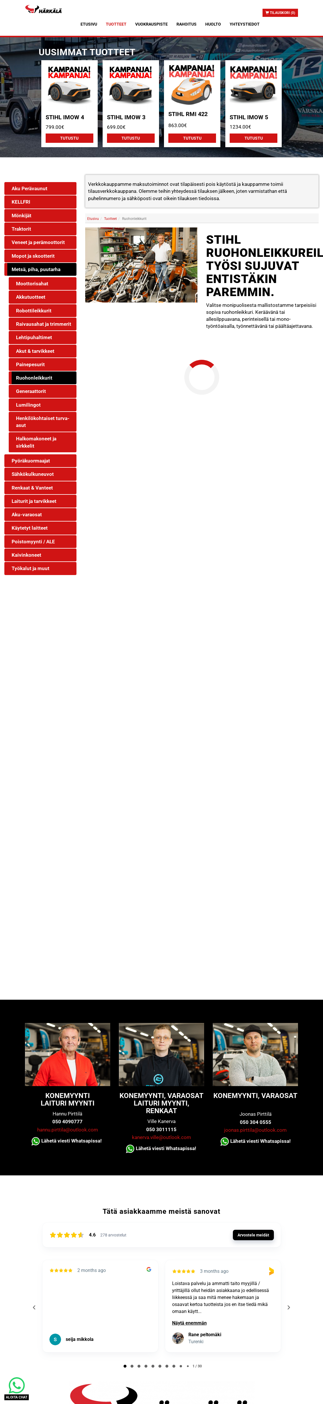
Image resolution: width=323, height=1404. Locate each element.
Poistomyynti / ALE (33, 541)
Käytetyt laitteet (30, 528)
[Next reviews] (288, 1307)
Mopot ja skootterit (33, 256)
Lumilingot (28, 405)
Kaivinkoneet (26, 555)
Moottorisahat (32, 284)
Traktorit (21, 229)
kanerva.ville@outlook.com (161, 1137)
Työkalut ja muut (30, 568)
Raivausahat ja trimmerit (43, 324)
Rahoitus (186, 24)
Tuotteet (116, 24)
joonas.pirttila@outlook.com (255, 1130)
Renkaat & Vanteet (32, 488)
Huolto (213, 24)
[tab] (125, 1366)
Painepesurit (30, 364)
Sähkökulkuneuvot (33, 474)
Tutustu (69, 138)
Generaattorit (31, 391)
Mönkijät (21, 215)
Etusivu (89, 24)
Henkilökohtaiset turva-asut (42, 421)
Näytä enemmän (189, 1323)
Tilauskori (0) (280, 13)
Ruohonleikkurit (34, 378)
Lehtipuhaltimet (34, 337)
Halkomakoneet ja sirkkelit (36, 442)
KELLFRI (21, 202)
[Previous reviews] (34, 1307)
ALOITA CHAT (16, 1397)
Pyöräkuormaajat (31, 461)
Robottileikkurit (33, 311)
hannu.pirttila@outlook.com (67, 1130)
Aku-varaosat (27, 514)
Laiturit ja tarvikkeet (34, 501)
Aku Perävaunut (29, 188)
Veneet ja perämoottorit (38, 242)
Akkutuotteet (30, 297)
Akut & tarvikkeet (35, 351)
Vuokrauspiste (151, 24)
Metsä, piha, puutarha (36, 269)
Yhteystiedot (245, 24)
